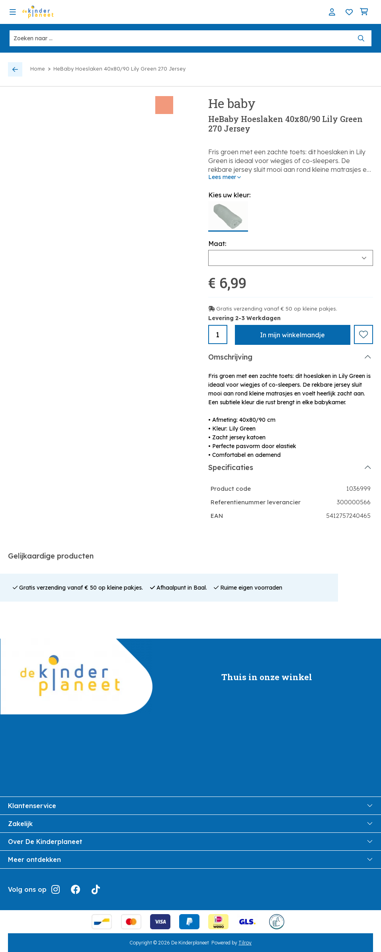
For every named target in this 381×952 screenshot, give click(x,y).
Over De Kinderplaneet (190, 841)
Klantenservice (190, 805)
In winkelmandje (292, 335)
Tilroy (245, 942)
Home (37, 68)
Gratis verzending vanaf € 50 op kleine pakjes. (276, 308)
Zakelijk (190, 823)
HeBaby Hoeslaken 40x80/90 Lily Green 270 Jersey (119, 68)
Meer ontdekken (190, 859)
